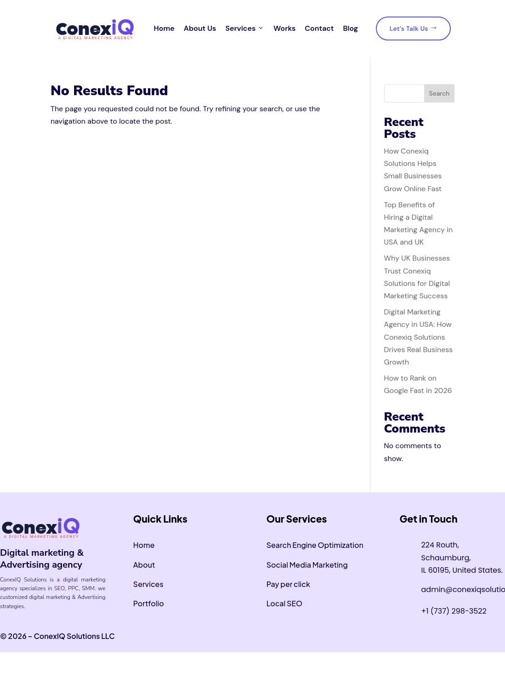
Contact (319, 28)
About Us (200, 28)
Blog (350, 28)
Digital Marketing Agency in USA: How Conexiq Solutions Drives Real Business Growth (418, 337)
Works (284, 28)
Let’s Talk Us (413, 28)
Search (439, 93)
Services (244, 28)
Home (164, 28)
